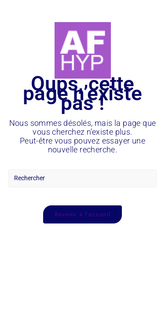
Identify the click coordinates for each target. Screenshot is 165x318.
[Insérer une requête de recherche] (82, 178)
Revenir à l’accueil (83, 214)
